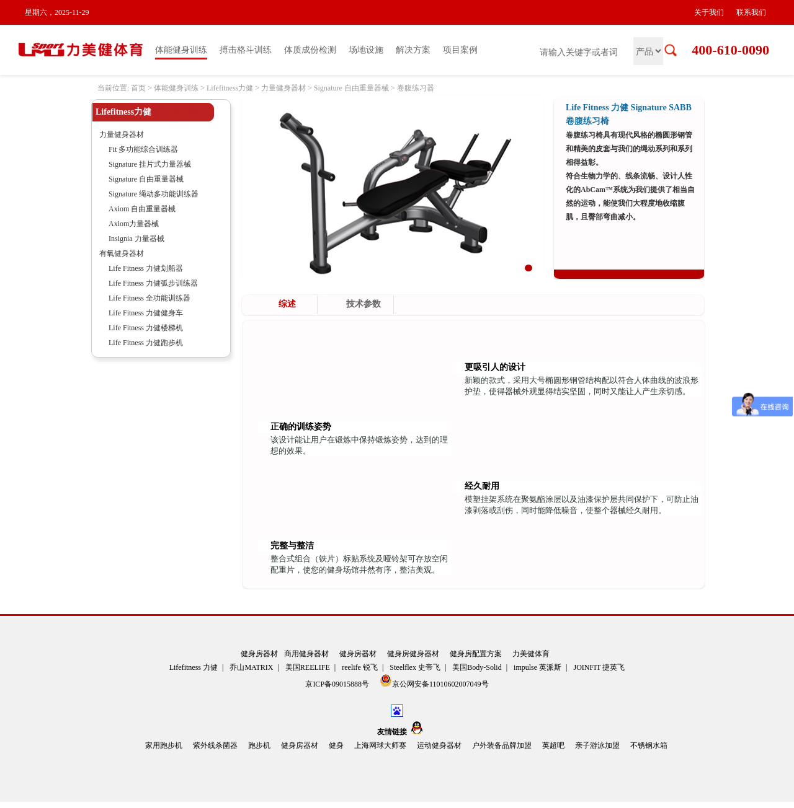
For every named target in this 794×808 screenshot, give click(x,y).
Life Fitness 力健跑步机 (146, 342)
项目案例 (460, 50)
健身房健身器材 (413, 653)
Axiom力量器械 (134, 223)
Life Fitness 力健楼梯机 (146, 327)
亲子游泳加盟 (597, 745)
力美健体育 (531, 653)
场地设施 (366, 50)
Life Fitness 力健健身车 (146, 313)
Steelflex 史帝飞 (415, 667)
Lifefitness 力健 (193, 667)
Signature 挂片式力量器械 (150, 164)
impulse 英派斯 (537, 667)
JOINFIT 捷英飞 (599, 667)
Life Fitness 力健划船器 (146, 268)
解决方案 (413, 50)
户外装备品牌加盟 (502, 745)
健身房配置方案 (476, 653)
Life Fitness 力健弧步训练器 (153, 283)
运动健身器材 (439, 745)
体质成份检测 (310, 50)
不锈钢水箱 (648, 745)
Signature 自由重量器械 (351, 88)
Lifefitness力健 (230, 88)
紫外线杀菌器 (215, 745)
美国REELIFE (307, 667)
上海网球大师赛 (380, 745)
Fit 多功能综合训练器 (143, 149)
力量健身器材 (283, 88)
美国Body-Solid (476, 667)
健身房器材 (259, 653)
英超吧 (553, 745)
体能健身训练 (181, 50)
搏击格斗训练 (246, 50)
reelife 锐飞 (360, 667)
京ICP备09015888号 (338, 684)
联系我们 (751, 12)
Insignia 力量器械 (136, 238)
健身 (336, 745)
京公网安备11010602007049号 (434, 681)
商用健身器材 (306, 653)
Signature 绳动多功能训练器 (153, 194)
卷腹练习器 (415, 88)
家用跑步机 (163, 745)
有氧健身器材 (121, 253)
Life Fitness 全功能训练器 (149, 298)
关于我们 (709, 12)
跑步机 (259, 745)
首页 (138, 88)
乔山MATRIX (251, 667)
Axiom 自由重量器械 (142, 208)
